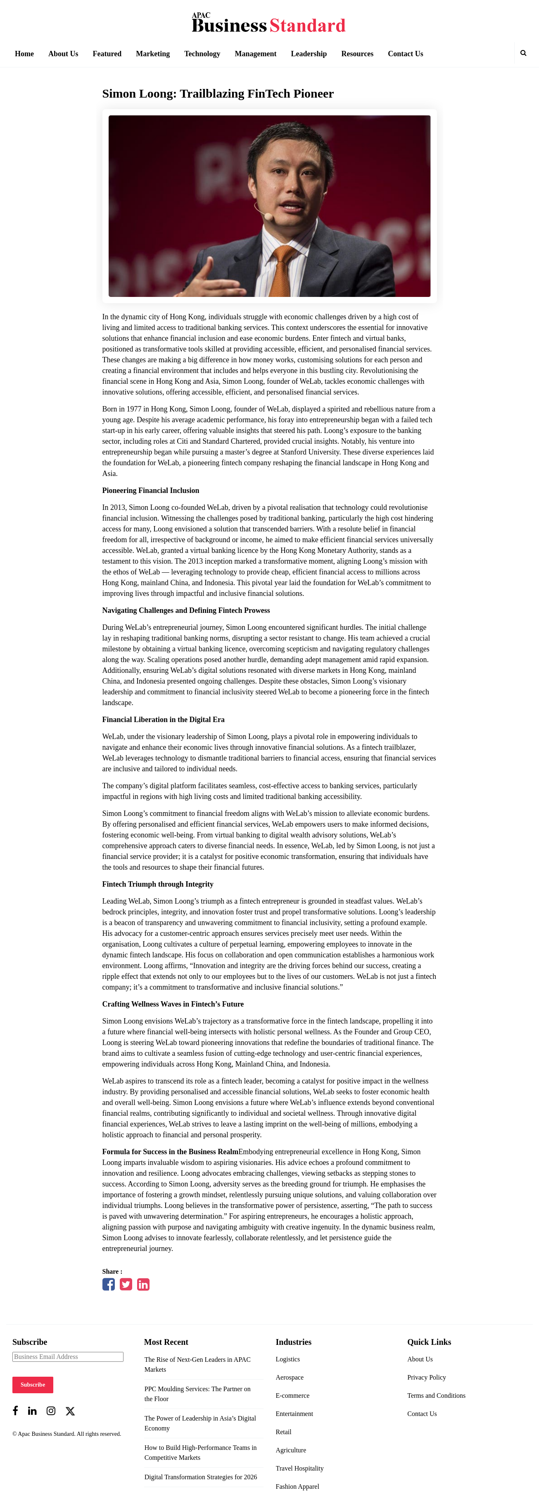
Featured (107, 54)
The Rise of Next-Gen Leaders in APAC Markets (198, 1364)
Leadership (309, 54)
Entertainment (294, 1413)
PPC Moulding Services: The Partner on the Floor (198, 1393)
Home (24, 54)
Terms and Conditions (436, 1395)
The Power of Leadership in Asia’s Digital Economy (200, 1423)
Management (256, 54)
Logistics (288, 1359)
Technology (202, 54)
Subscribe (33, 1385)
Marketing (153, 54)
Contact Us (405, 54)
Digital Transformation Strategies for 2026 (201, 1476)
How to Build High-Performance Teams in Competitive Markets (201, 1452)
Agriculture (291, 1450)
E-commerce (293, 1395)
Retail (284, 1431)
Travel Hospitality (300, 1468)
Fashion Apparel (297, 1486)
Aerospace (290, 1377)
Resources (358, 54)
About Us (63, 54)
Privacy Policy (426, 1377)
